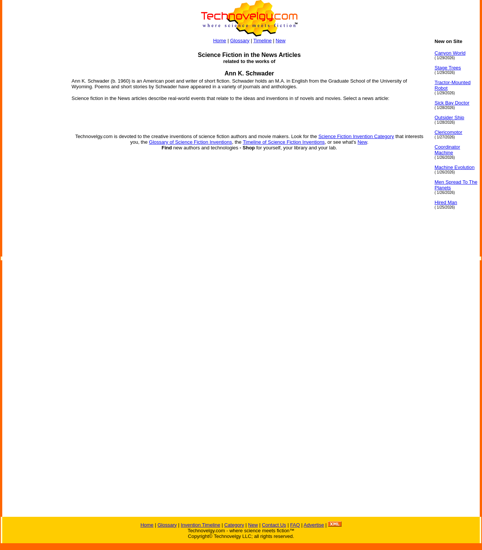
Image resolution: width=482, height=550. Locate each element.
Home (219, 40)
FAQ (295, 525)
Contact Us (274, 525)
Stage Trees (448, 68)
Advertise (314, 525)
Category (234, 525)
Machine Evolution (454, 167)
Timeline (262, 40)
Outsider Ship (449, 117)
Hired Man (446, 202)
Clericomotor (448, 132)
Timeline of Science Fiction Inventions (284, 142)
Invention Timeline (200, 525)
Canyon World (450, 53)
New (280, 40)
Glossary (239, 40)
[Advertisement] (32, 151)
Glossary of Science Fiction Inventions (190, 142)
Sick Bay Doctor (452, 103)
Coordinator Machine (447, 149)
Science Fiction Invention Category (356, 136)
